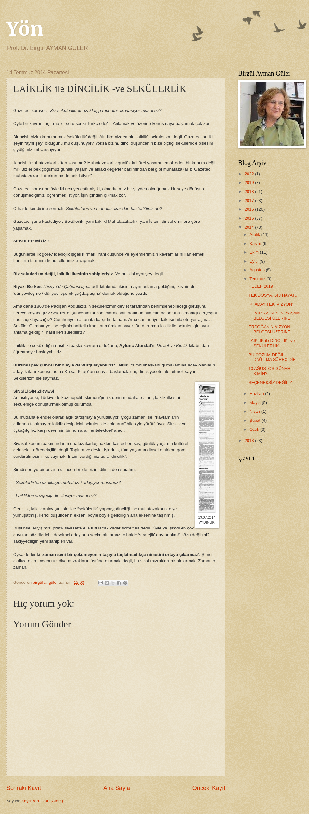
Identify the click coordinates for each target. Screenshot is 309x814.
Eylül (254, 261)
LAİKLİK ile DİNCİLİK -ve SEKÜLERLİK (271, 343)
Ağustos (257, 269)
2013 (250, 440)
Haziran (257, 393)
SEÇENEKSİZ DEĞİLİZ (270, 382)
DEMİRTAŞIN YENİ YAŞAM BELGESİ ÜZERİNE (274, 315)
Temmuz (257, 278)
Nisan (255, 411)
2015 (250, 218)
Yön (24, 29)
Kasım (255, 243)
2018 (250, 191)
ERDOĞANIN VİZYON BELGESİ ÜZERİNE (269, 329)
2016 (250, 209)
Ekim (254, 252)
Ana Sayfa (116, 788)
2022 (250, 173)
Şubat (255, 420)
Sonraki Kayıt (23, 788)
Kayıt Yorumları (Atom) (42, 801)
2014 (250, 227)
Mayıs (255, 402)
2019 (250, 182)
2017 (250, 200)
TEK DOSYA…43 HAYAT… (273, 295)
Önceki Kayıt (208, 788)
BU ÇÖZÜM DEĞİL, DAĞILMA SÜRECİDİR (272, 357)
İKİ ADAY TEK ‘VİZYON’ (270, 304)
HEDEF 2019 (260, 286)
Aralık (255, 234)
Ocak (254, 429)
